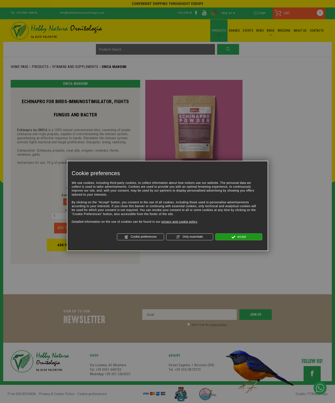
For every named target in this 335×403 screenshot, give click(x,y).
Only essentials (189, 237)
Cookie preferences (140, 237)
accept (238, 237)
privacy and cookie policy (179, 221)
